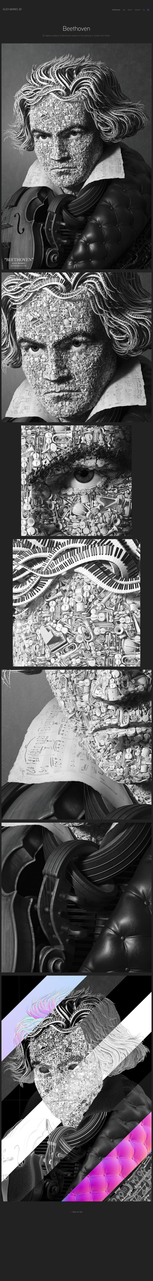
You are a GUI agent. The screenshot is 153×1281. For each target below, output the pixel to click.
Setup (130, 10)
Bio (124, 10)
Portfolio (116, 10)
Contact (138, 10)
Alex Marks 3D (12, 9)
